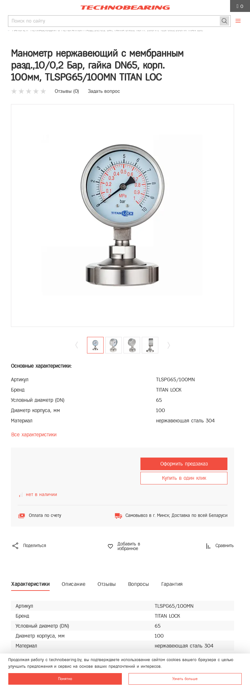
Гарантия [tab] (172, 584)
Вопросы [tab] (138, 584)
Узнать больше (185, 679)
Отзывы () (67, 91)
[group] (122, 215)
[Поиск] (224, 21)
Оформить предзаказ (184, 464)
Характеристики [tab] (30, 584)
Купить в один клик (184, 478)
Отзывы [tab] (107, 584)
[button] (168, 345)
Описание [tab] (73, 584)
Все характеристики (33, 434)
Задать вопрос (104, 91)
